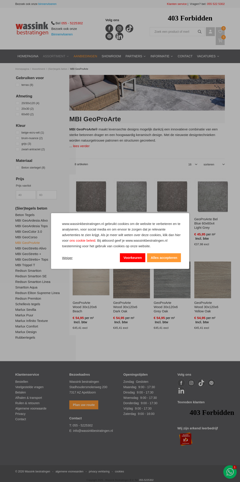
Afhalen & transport (28, 398)
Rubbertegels (25, 337)
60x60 (27, 114)
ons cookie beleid (82, 240)
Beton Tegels (25, 215)
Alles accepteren (164, 258)
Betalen (20, 392)
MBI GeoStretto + (28, 254)
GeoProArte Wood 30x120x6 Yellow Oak (206, 307)
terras (27, 85)
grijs (26, 143)
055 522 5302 (215, 4)
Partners (133, 56)
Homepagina (28, 56)
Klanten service (177, 4)
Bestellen (21, 381)
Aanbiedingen (85, 56)
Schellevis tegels (27, 304)
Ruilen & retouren (27, 403)
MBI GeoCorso (26, 237)
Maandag (129, 387)
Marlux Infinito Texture (31, 321)
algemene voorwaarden (69, 471)
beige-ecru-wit (32, 132)
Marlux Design (26, 332)
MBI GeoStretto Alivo (30, 248)
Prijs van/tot (23, 185)
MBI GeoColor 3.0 (28, 231)
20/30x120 (30, 103)
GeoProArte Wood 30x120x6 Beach (85, 307)
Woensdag (130, 398)
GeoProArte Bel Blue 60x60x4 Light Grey (206, 223)
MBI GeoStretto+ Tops (31, 259)
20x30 (27, 108)
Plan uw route (84, 405)
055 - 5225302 (72, 23)
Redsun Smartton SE (31, 276)
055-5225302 (146, 480)
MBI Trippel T (25, 265)
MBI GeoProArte (27, 243)
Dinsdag (129, 392)
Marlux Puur (24, 315)
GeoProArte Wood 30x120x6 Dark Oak (125, 307)
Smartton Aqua (26, 287)
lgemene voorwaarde (32, 408)
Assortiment (54, 56)
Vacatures (206, 56)
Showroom (111, 56)
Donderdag (131, 403)
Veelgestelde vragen (29, 387)
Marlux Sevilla (25, 309)
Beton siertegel (33, 167)
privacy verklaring (99, 471)
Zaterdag (129, 414)
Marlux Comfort (26, 326)
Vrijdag (128, 408)
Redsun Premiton (28, 298)
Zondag (128, 381)
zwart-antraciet (33, 149)
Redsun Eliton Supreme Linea (37, 293)
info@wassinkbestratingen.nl (93, 431)
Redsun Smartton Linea (33, 282)
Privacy (20, 414)
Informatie (159, 56)
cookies (119, 471)
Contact (185, 56)
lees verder (81, 146)
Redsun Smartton (28, 270)
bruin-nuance (32, 138)
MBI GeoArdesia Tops (31, 226)
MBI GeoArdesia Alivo (31, 220)
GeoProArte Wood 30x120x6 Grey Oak (166, 307)
